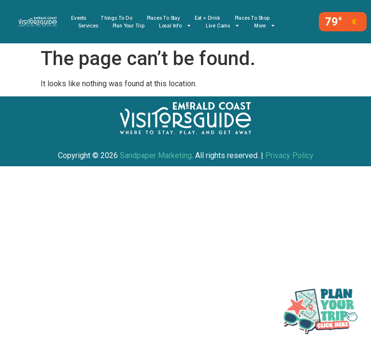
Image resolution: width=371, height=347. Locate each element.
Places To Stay (163, 18)
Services (88, 25)
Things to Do (116, 18)
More (264, 25)
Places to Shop (252, 18)
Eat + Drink (207, 18)
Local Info (175, 25)
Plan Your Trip (128, 25)
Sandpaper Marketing (156, 155)
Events (78, 18)
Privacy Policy (289, 155)
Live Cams (223, 25)
